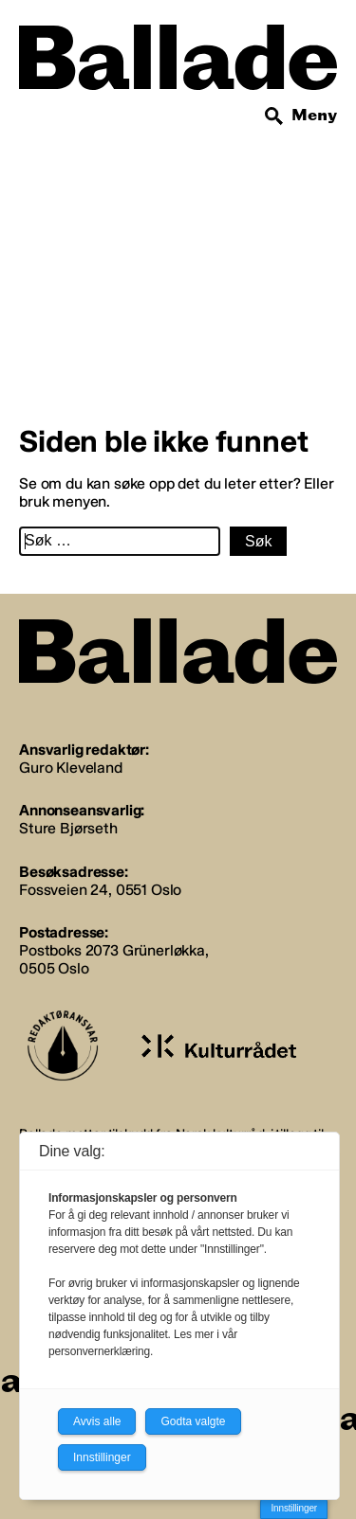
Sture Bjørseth (68, 828)
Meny (314, 115)
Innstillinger (294, 1508)
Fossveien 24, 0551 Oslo (100, 890)
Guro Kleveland (70, 768)
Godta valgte (192, 1421)
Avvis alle (97, 1421)
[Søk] (274, 116)
